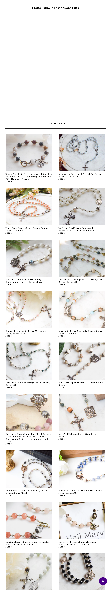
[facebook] (6, 571)
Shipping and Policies (15, 578)
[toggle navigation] (104, 8)
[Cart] (103, 581)
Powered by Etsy (13, 584)
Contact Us (10, 575)
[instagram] (9, 571)
